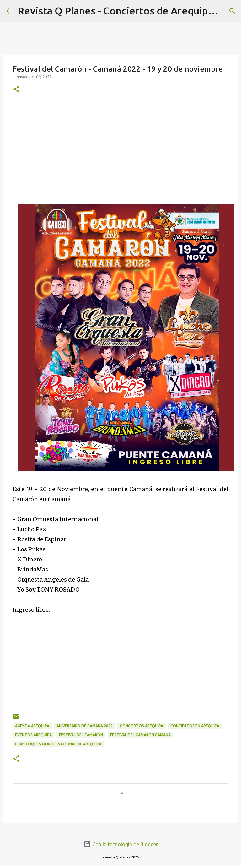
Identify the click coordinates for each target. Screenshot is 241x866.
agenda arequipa (32, 726)
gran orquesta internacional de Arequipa (58, 744)
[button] (16, 89)
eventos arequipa (33, 735)
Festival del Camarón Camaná (140, 735)
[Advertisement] (120, 148)
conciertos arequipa (141, 726)
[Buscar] (232, 11)
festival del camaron (81, 735)
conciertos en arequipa (194, 726)
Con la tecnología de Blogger (120, 844)
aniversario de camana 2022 (84, 726)
